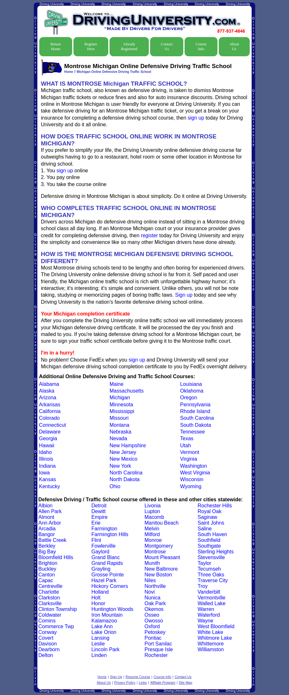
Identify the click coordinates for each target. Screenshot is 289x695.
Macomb (154, 517)
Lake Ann (102, 626)
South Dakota (195, 425)
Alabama (49, 384)
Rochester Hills (215, 505)
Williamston (211, 649)
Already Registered (129, 46)
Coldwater (49, 615)
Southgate (209, 546)
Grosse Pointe (107, 574)
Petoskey (155, 632)
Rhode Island (195, 411)
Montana (119, 425)
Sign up (183, 295)
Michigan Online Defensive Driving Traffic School (114, 72)
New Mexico (123, 459)
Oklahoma (191, 391)
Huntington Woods (112, 609)
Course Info (201, 46)
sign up (196, 118)
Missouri (119, 418)
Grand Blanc (105, 557)
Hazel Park (103, 580)
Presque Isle (159, 649)
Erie (95, 523)
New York (120, 466)
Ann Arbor (49, 523)
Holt (95, 597)
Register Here (90, 46)
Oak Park (155, 603)
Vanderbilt (209, 592)
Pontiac (153, 638)
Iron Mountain (107, 615)
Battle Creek (52, 540)
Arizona (47, 397)
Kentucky (49, 486)
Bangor (46, 534)
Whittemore (211, 643)
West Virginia (195, 472)
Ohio (115, 486)
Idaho (45, 452)
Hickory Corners (109, 586)
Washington (193, 466)
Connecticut (52, 425)
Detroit (98, 505)
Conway (47, 632)
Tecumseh (209, 569)
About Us (234, 46)
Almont (46, 517)
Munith (152, 563)
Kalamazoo (104, 620)
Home (68, 72)
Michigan (120, 397)
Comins (47, 620)
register (149, 235)
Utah (185, 445)
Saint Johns (211, 523)
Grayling (100, 569)
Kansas (47, 479)
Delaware (50, 431)
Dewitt (98, 511)
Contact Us (167, 46)
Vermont (189, 452)
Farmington (104, 528)
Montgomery (159, 546)
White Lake (210, 632)
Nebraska (120, 431)
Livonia (153, 505)
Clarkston (49, 597)
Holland (100, 592)
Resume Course (137, 677)
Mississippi (122, 411)
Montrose (155, 551)
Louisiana (191, 384)
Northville (155, 586)
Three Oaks (211, 574)
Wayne (205, 620)
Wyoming (191, 486)
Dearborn (49, 649)
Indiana (47, 466)
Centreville (50, 586)
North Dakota (125, 479)
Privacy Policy (124, 682)
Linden (99, 655)
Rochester (156, 655)
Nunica (153, 597)
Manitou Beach (162, 523)
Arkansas (49, 404)
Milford (152, 534)
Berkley (46, 546)
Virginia (188, 459)
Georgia (48, 438)
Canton (46, 574)
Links (143, 682)
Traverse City (213, 580)
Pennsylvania (195, 404)
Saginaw (207, 517)
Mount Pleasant (162, 557)
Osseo (152, 615)
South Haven (212, 534)
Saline (205, 528)
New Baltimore (161, 569)
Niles (150, 580)
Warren (206, 609)
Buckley (47, 569)
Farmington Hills (109, 534)
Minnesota (121, 404)
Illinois (46, 459)
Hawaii (46, 445)
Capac (45, 580)
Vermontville (211, 597)
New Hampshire (128, 445)
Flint (96, 540)
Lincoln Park (105, 649)
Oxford (152, 626)
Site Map (185, 682)
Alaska (46, 391)
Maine (117, 384)
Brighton (47, 563)
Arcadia (47, 528)
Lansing (100, 638)
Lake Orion (103, 632)
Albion (45, 505)
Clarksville (50, 603)
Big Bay (47, 551)
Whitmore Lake (215, 638)
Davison (47, 643)
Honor (98, 603)
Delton (45, 655)
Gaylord (100, 551)
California (50, 411)
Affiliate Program (162, 682)
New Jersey (123, 452)
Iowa (44, 472)
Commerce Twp (56, 626)
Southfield (209, 540)
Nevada (118, 438)
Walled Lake (211, 603)
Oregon (188, 397)
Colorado (49, 418)
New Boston (158, 574)
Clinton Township (57, 609)
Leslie (98, 643)
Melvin (152, 528)
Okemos (154, 609)
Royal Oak (210, 511)
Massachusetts (127, 391)
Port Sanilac (158, 643)
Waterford (209, 615)
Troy (203, 586)
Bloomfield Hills (55, 557)
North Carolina (126, 472)
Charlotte (48, 592)
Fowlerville (103, 546)
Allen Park (50, 511)
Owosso (154, 620)
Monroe (153, 540)
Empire (99, 517)
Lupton (152, 511)
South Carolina (197, 418)
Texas (187, 438)
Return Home (55, 46)
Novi (150, 592)
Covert (45, 638)
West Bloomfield (216, 626)
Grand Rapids (107, 563)
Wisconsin (191, 479)
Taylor (204, 563)
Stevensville (211, 557)
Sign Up (116, 677)
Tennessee (192, 431)
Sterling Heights (216, 551)
